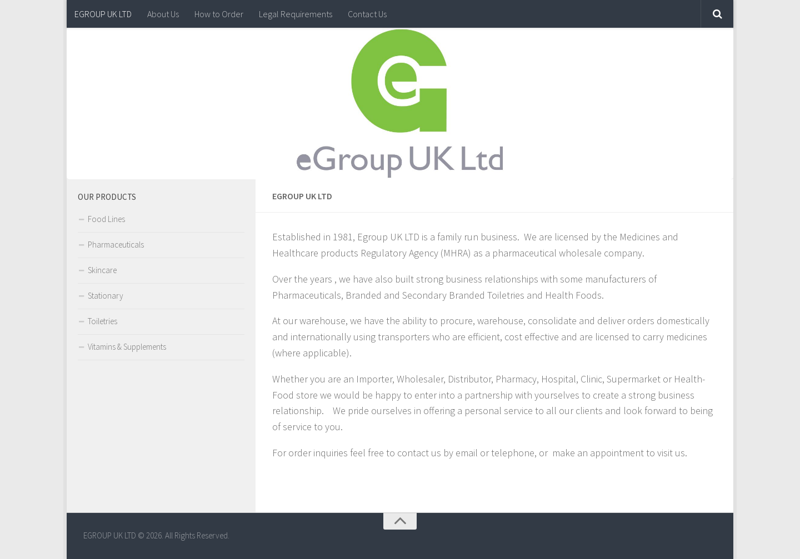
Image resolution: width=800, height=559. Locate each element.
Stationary (105, 295)
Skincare (102, 270)
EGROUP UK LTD (103, 13)
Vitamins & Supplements (127, 346)
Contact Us (367, 13)
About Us (163, 13)
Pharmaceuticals (116, 244)
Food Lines (106, 219)
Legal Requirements (295, 13)
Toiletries (102, 321)
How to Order (218, 13)
